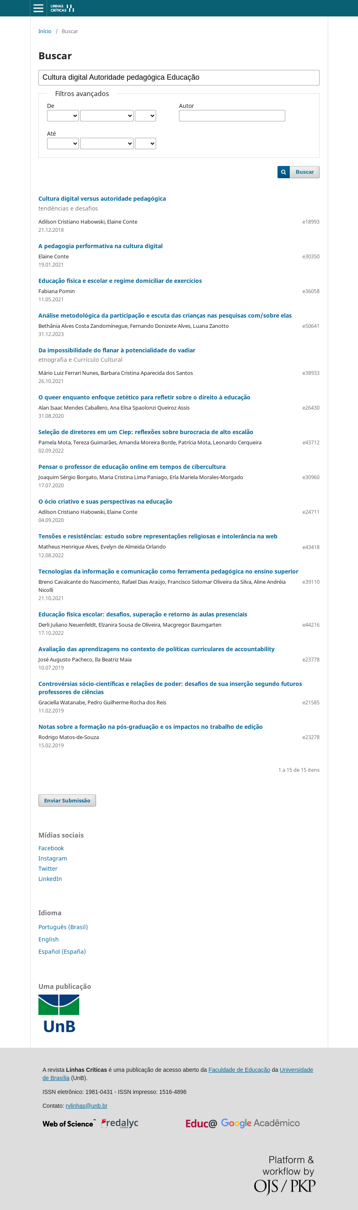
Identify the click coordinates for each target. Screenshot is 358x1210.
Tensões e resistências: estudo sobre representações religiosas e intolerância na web (157, 536)
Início (44, 31)
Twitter (48, 868)
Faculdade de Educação (239, 1070)
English (48, 939)
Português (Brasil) (63, 927)
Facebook (51, 848)
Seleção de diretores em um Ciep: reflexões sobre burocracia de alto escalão (145, 432)
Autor (186, 106)
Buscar (305, 172)
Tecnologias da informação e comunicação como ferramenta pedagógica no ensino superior (168, 571)
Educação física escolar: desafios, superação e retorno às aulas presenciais (142, 614)
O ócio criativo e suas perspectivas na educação (105, 501)
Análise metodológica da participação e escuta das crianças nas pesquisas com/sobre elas (165, 315)
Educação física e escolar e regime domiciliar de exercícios (120, 281)
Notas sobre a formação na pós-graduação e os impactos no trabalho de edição (150, 726)
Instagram (52, 858)
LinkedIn (50, 879)
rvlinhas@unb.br (86, 1105)
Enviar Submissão (67, 800)
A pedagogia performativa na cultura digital (100, 246)
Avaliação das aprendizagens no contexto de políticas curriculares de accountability (156, 649)
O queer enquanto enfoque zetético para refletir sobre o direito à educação (144, 397)
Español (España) (62, 951)
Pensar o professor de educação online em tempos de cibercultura (132, 467)
